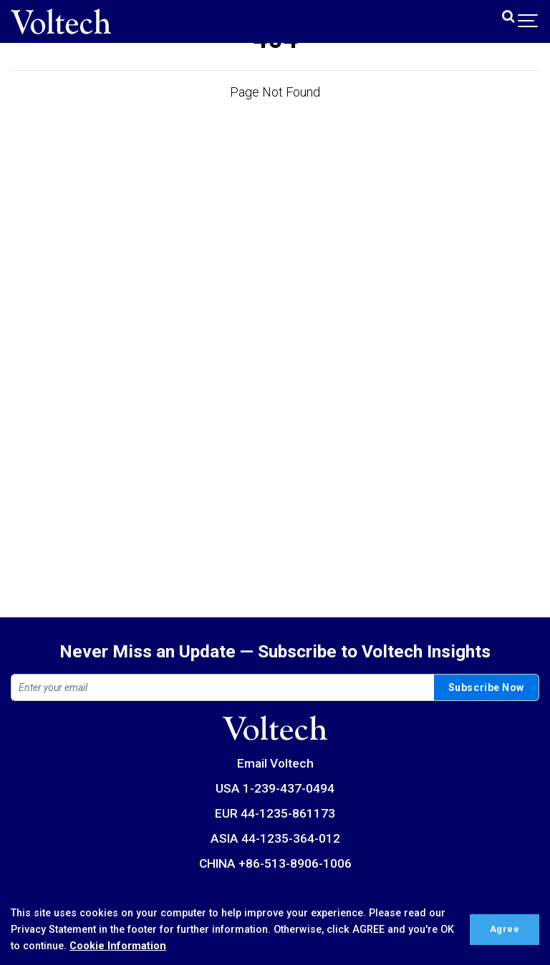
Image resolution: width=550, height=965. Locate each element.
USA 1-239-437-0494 (275, 788)
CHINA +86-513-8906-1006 (275, 863)
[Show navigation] (528, 21)
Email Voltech (275, 763)
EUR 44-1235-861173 (275, 813)
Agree (505, 929)
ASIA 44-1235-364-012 (275, 838)
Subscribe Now (486, 687)
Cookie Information (117, 946)
